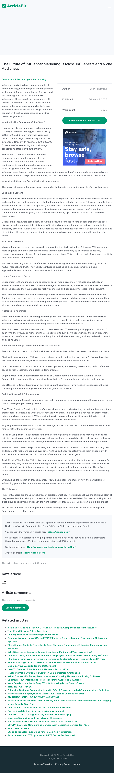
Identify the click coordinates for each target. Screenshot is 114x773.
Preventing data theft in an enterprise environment (36, 711)
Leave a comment (15, 607)
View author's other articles (84, 120)
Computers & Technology (16, 79)
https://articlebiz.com (33, 552)
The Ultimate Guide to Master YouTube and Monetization (39, 707)
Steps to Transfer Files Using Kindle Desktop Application (40, 732)
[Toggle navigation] (109, 6)
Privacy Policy (62, 764)
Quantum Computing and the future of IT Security (35, 718)
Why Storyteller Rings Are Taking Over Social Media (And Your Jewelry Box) (50, 652)
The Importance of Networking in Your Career (33, 634)
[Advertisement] (57, 34)
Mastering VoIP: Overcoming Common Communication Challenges (44, 672)
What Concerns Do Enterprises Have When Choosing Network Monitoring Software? (55, 676)
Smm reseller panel (19, 728)
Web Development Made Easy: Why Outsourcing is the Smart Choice (46, 683)
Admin (76, 764)
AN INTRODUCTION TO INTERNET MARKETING (33, 697)
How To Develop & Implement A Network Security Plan (38, 669)
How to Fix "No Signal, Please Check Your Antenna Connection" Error (46, 693)
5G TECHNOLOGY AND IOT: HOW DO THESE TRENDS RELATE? (42, 721)
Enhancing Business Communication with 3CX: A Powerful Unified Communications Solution (58, 690)
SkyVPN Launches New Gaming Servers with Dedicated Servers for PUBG (48, 725)
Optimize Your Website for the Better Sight (32, 666)
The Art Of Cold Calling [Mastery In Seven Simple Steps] (39, 714)
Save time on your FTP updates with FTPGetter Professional (41, 735)
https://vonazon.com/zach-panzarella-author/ (51, 547)
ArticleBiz (12, 6)
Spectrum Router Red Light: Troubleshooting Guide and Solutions (44, 679)
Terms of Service (43, 764)
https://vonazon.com (59, 532)
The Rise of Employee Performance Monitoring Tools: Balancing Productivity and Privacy (56, 659)
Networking (39, 79)
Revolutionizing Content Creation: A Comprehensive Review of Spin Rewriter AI (52, 662)
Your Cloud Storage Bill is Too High (27, 631)
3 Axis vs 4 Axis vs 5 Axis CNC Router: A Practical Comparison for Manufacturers (52, 627)
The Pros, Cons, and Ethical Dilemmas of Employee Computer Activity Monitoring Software (58, 655)
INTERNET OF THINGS (20, 686)
